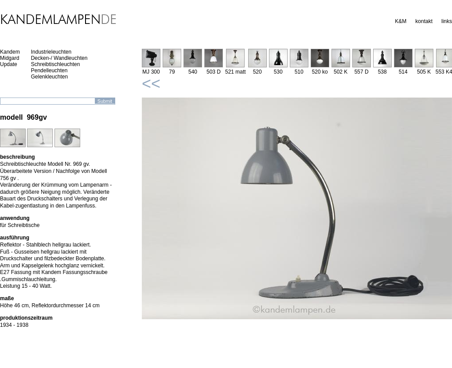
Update (8, 64)
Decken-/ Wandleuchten (59, 58)
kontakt (424, 21)
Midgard (9, 58)
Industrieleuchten (51, 52)
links (446, 21)
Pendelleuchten (49, 70)
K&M (400, 21)
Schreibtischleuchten (55, 64)
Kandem (10, 52)
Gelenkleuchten (49, 77)
